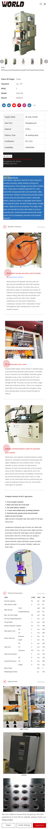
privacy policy (7, 820)
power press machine (16, 277)
